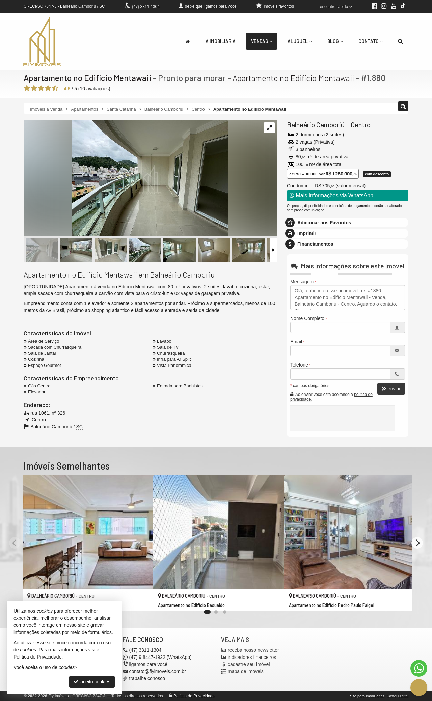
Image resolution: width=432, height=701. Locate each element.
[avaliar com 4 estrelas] (48, 88)
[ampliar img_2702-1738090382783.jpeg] (126, 178)
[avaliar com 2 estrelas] (34, 88)
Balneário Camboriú (316, 124)
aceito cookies (92, 681)
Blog (335, 41)
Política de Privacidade (194, 696)
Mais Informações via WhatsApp (331, 195)
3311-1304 (146, 6)
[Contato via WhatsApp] (418, 668)
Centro (361, 124)
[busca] (400, 41)
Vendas (261, 41)
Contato (370, 41)
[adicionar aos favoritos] (140, 600)
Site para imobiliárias (367, 696)
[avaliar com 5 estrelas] (55, 88)
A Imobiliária (221, 41)
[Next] (417, 543)
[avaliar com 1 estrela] (27, 88)
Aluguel (300, 41)
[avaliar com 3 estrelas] (41, 88)
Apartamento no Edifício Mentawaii (88, 77)
